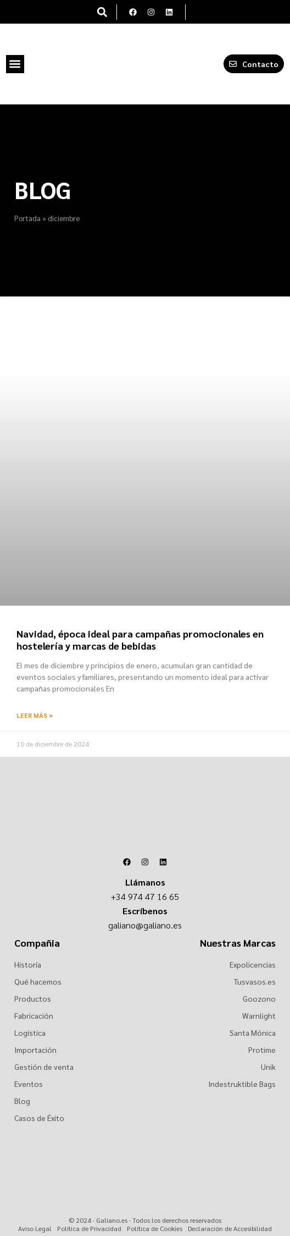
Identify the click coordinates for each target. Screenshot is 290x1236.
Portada (27, 218)
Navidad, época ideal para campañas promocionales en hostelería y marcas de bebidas (140, 639)
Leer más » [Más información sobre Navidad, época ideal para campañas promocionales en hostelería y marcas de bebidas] (34, 715)
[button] (102, 12)
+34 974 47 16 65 (145, 896)
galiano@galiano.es (145, 925)
